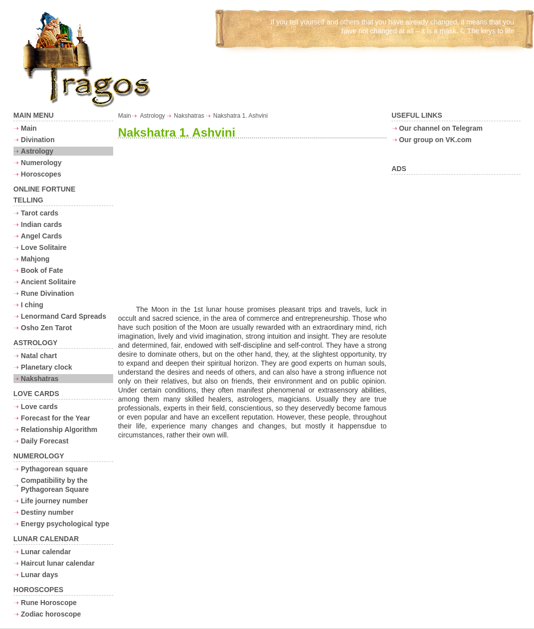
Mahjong (35, 259)
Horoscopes (41, 174)
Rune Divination (47, 293)
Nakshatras (40, 379)
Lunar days (39, 575)
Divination (38, 140)
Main (29, 128)
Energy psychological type (65, 524)
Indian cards (41, 224)
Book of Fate (42, 270)
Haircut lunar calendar (58, 563)
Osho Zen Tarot (46, 328)
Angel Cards (41, 236)
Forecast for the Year (55, 418)
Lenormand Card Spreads (63, 316)
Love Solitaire (44, 247)
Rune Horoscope (49, 603)
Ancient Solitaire (48, 282)
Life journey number (54, 501)
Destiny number (47, 512)
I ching (32, 305)
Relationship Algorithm (59, 429)
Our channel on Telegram (441, 128)
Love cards (39, 407)
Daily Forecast (45, 441)
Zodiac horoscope (51, 614)
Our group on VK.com (435, 140)
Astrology (37, 151)
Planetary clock (46, 367)
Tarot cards (39, 213)
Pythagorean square (54, 469)
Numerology (41, 163)
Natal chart (39, 356)
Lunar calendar (46, 552)
